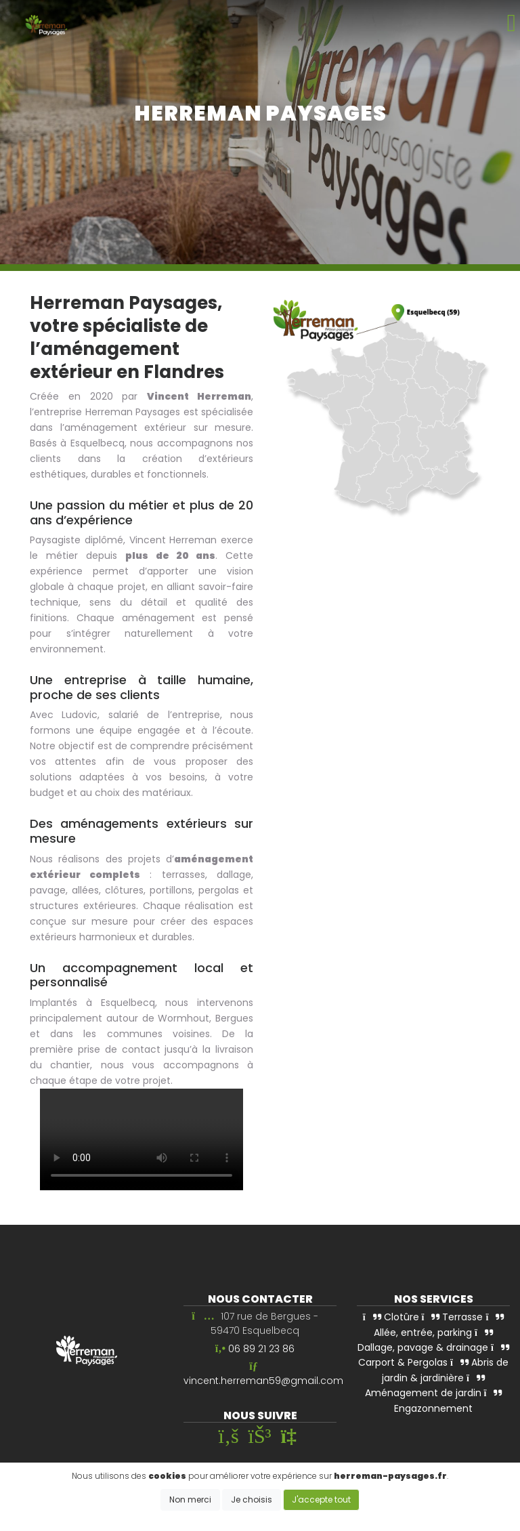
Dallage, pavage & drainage (425, 1342)
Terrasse (452, 1317)
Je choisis (251, 1499)
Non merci (190, 1499)
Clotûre (391, 1317)
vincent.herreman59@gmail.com (263, 1381)
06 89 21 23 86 (261, 1349)
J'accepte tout (321, 1499)
